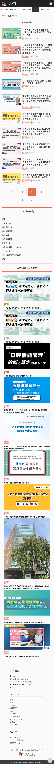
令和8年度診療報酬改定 (11, 255)
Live (6, 9)
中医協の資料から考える (12, 247)
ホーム (12, 676)
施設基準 (5, 235)
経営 (4, 259)
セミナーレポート (9, 243)
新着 (11, 700)
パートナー (44, 9)
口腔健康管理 (7, 239)
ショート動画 (25, 9)
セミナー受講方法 (17, 740)
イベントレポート (9, 251)
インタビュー (7, 223)
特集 (4, 219)
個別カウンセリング (18, 719)
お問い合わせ (15, 743)
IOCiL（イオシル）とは (19, 679)
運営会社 (13, 687)
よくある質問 (15, 737)
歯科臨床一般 (7, 227)
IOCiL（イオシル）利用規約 (21, 681)
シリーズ (13, 705)
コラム (35, 9)
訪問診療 (13, 708)
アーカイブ (14, 9)
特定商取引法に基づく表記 (20, 684)
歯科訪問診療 (7, 231)
